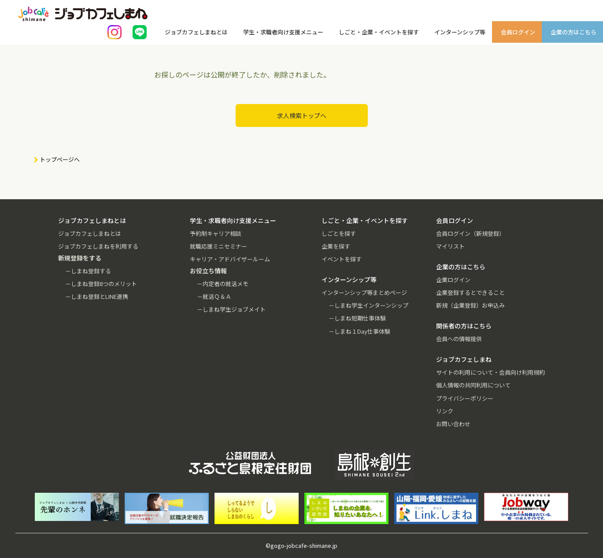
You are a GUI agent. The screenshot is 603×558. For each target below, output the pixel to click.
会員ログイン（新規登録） (470, 233)
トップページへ (60, 159)
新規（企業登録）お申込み (470, 305)
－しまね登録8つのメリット (101, 283)
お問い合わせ (453, 424)
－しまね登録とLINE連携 (96, 296)
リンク (444, 411)
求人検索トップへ (301, 115)
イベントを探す (342, 259)
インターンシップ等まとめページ (364, 292)
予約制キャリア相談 (215, 233)
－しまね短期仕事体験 (357, 318)
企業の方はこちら (573, 32)
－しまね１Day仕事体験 (359, 331)
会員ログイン (518, 32)
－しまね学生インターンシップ (368, 305)
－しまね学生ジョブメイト (231, 309)
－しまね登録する (88, 271)
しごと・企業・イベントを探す (379, 32)
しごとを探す (339, 233)
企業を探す (336, 246)
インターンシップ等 (459, 32)
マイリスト (450, 246)
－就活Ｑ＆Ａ (214, 296)
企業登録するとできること (470, 292)
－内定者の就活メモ (222, 283)
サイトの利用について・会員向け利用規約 (490, 372)
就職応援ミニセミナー (218, 246)
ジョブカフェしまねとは (196, 32)
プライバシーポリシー (464, 398)
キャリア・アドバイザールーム (230, 259)
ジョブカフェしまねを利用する (98, 246)
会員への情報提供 (459, 339)
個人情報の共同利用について (473, 385)
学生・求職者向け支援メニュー (283, 32)
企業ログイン (453, 279)
